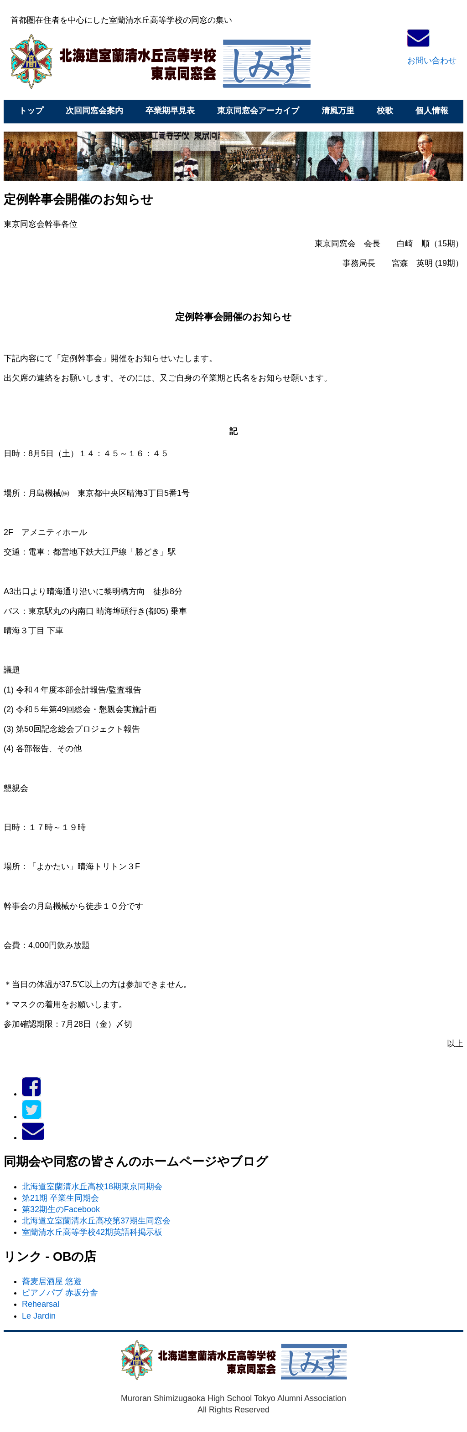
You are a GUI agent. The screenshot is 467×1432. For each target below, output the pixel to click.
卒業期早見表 (170, 110)
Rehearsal (40, 1304)
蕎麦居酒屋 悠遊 (52, 1281)
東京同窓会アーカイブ (258, 110)
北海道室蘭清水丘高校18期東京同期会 (92, 1186)
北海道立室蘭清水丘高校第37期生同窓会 (96, 1220)
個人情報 (431, 110)
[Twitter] (32, 1116)
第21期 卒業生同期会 (60, 1198)
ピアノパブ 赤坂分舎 (60, 1292)
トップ (31, 110)
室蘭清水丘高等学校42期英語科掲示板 (92, 1232)
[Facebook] (31, 1093)
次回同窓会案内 (94, 110)
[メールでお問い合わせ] (33, 1137)
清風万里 (338, 110)
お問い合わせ (432, 60)
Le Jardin (39, 1315)
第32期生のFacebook (61, 1209)
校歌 (385, 110)
